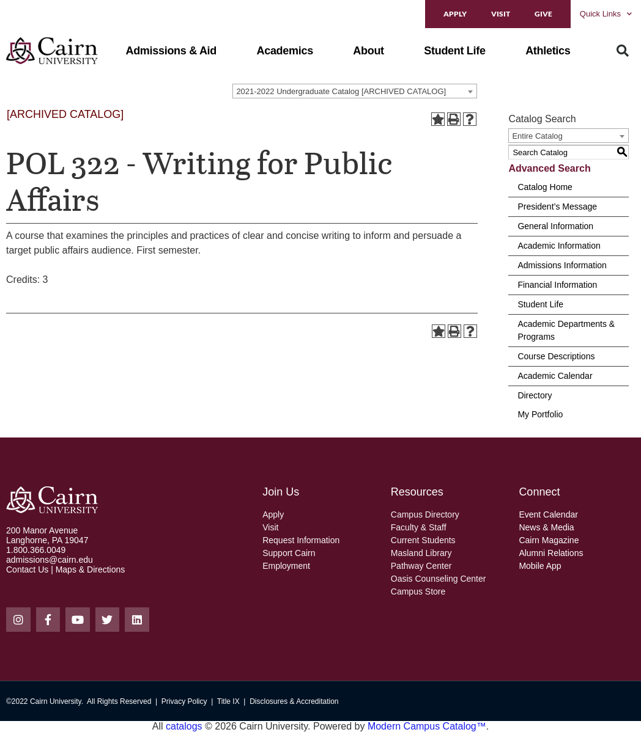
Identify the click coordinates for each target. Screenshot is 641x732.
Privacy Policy (184, 701)
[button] (171, 50)
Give (543, 13)
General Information (555, 226)
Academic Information (558, 246)
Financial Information (557, 285)
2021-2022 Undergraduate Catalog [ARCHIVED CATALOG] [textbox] (341, 91)
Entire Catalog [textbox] (537, 136)
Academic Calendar (554, 376)
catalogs (184, 726)
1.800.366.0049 (35, 550)
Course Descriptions (556, 356)
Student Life (540, 304)
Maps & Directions (90, 569)
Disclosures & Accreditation (294, 701)
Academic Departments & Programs (566, 330)
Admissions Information (562, 265)
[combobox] (354, 91)
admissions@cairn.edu (49, 560)
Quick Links (606, 14)
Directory (534, 395)
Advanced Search (549, 168)
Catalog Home (544, 187)
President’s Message (557, 206)
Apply (455, 13)
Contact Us (27, 569)
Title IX (228, 701)
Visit (500, 13)
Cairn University (55, 701)
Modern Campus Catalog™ (427, 726)
